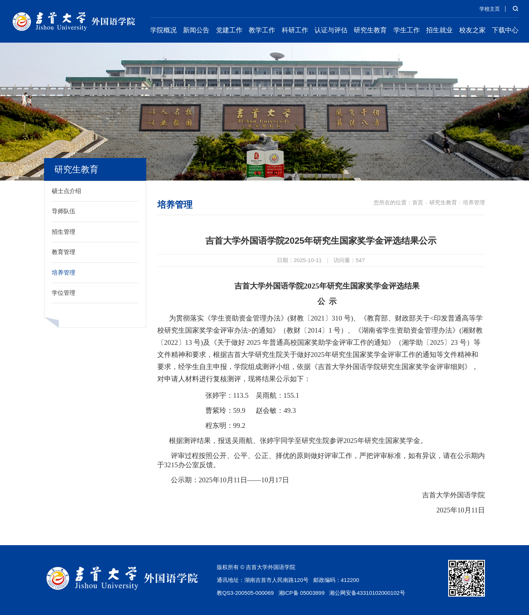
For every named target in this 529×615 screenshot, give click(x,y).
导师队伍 (63, 211)
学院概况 (163, 30)
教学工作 (262, 30)
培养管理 (63, 272)
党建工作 (229, 30)
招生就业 (439, 30)
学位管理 (63, 293)
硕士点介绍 (66, 191)
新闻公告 (196, 30)
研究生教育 (370, 30)
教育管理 (63, 252)
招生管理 (63, 232)
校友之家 (472, 30)
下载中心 (505, 30)
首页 (417, 202)
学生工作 (406, 30)
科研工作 (295, 30)
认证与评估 (331, 30)
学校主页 (489, 9)
